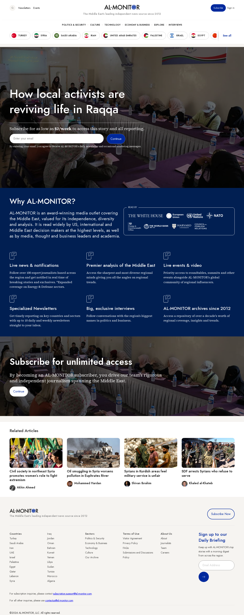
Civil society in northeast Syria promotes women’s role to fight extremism (33, 475)
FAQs (126, 548)
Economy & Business (137, 28)
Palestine (14, 562)
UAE (12, 552)
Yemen (50, 557)
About (164, 538)
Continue (18, 391)
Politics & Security (74, 28)
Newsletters (24, 11)
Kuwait (50, 552)
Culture (95, 28)
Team (164, 548)
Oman (50, 543)
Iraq (49, 534)
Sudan (50, 567)
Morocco (52, 576)
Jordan (50, 538)
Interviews (175, 28)
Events (36, 11)
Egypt (12, 567)
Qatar (13, 571)
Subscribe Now (221, 514)
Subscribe (218, 11)
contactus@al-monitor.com (59, 600)
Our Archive (91, 557)
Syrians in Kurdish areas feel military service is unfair (145, 473)
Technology (112, 28)
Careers (165, 552)
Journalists (166, 543)
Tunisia (50, 571)
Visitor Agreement (132, 538)
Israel (12, 557)
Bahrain (51, 548)
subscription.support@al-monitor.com (72, 593)
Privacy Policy (130, 543)
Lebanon (14, 576)
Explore (159, 28)
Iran (12, 548)
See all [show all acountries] (227, 38)
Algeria (51, 581)
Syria (12, 581)
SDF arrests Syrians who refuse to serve (207, 473)
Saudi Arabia (16, 543)
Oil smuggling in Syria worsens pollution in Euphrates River (90, 473)
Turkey (13, 538)
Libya (50, 562)
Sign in (231, 11)
